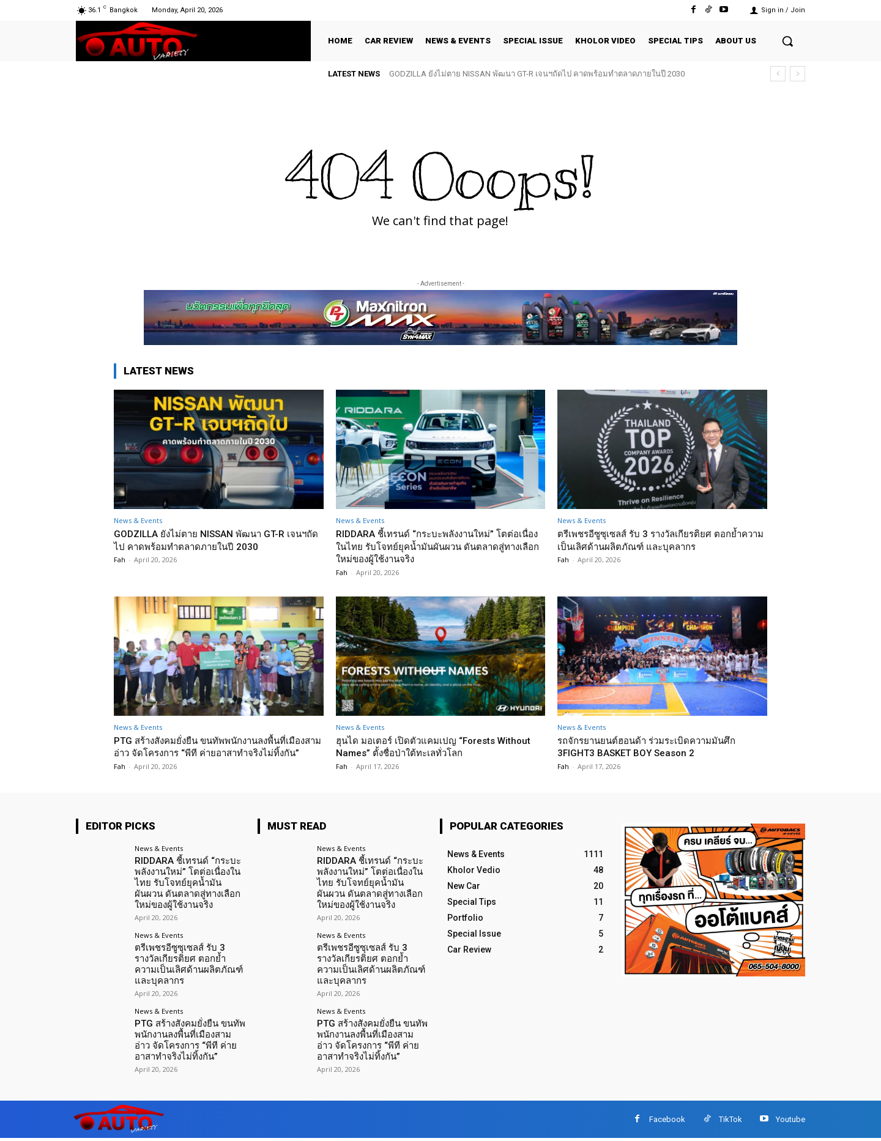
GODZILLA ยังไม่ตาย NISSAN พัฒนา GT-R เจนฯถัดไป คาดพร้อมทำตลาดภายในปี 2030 (537, 73)
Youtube (790, 1121)
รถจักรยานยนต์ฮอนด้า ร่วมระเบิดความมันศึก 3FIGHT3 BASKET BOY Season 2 (658, 746)
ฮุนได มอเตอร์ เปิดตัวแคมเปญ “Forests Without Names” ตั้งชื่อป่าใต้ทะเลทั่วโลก (426, 746)
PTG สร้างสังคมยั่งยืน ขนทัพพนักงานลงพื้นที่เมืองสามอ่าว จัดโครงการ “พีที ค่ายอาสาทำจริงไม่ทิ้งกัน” (212, 752)
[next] (797, 73)
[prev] (778, 73)
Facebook (667, 1121)
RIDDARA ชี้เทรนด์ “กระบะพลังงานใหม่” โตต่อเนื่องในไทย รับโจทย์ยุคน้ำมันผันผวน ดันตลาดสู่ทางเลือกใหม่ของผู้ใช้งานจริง (439, 546)
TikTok (730, 1121)
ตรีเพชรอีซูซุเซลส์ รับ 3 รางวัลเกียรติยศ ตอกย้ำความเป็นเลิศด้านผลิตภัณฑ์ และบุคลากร (661, 539)
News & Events (138, 520)
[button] (787, 41)
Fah (119, 559)
